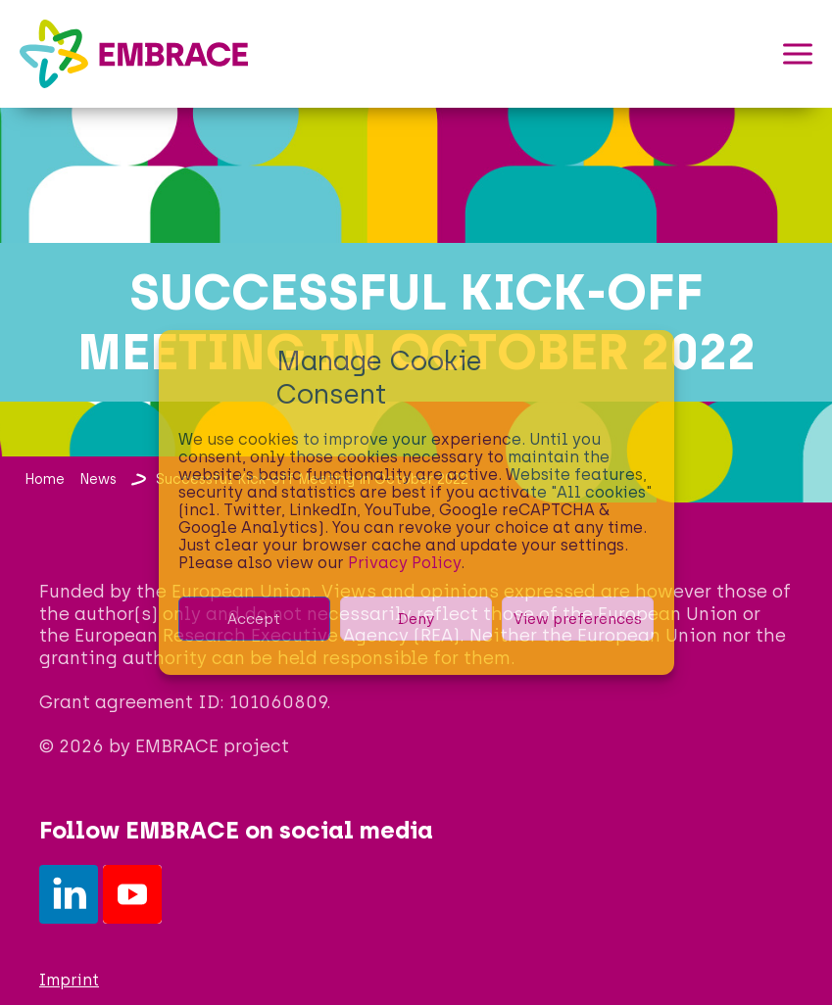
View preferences (578, 619)
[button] (797, 54)
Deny (416, 619)
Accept (253, 619)
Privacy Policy (404, 562)
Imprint (69, 980)
